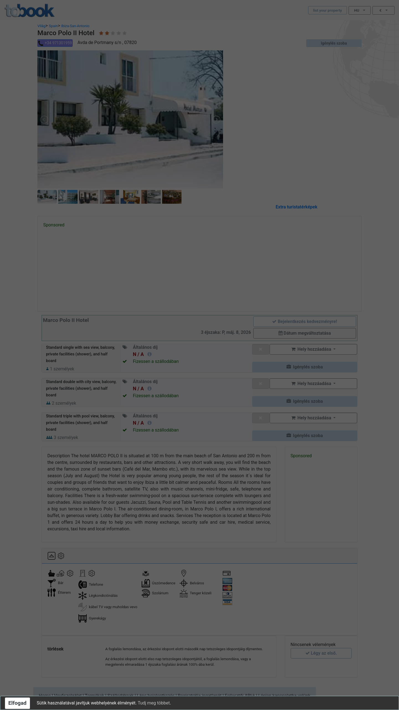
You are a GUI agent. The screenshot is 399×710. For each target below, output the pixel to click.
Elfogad (17, 703)
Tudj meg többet (154, 703)
